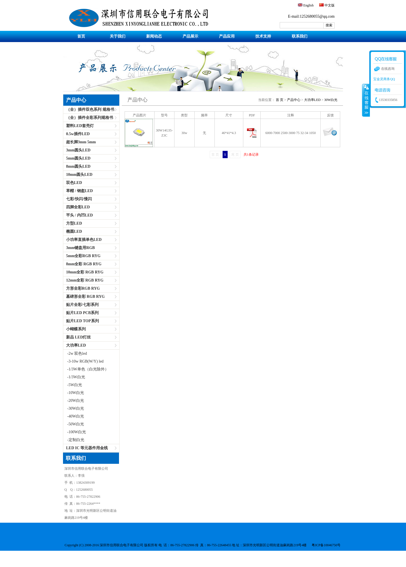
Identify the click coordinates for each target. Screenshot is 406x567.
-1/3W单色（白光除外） (86, 369)
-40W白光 (73, 416)
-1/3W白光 (74, 377)
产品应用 (227, 36)
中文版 (329, 5)
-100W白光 (74, 432)
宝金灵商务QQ (384, 79)
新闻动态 (154, 36)
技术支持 (263, 36)
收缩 (366, 100)
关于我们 (117, 36)
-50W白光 (73, 424)
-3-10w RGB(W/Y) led (83, 361)
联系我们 (299, 36)
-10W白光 (73, 393)
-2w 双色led (75, 353)
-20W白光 (73, 400)
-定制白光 (73, 440)
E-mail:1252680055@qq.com (311, 16)
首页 (81, 36)
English (308, 5)
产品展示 (190, 36)
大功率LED (312, 100)
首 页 (279, 100)
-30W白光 (73, 408)
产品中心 (76, 100)
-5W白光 (72, 385)
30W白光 (330, 100)
